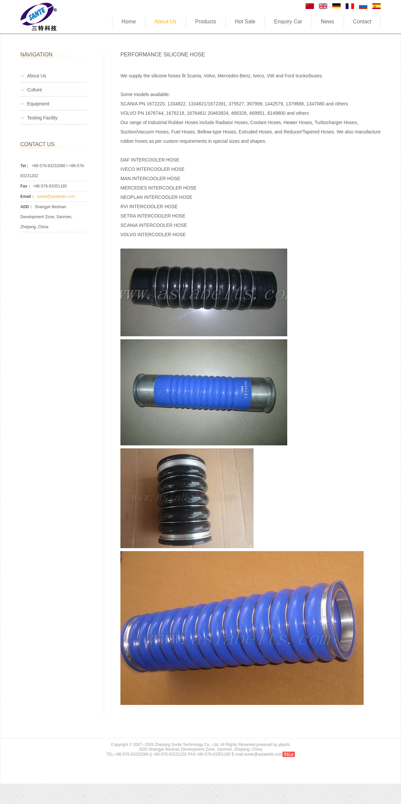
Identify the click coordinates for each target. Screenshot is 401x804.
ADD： (26, 207)
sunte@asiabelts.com (56, 196)
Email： (27, 196)
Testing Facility (42, 117)
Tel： (25, 165)
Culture (34, 89)
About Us (36, 75)
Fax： (25, 186)
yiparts (284, 744)
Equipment (38, 103)
